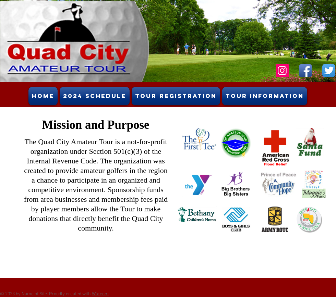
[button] (264, 96)
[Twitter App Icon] (328, 70)
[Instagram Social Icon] (282, 70)
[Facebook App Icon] (305, 70)
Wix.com (100, 294)
